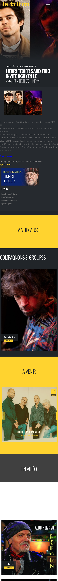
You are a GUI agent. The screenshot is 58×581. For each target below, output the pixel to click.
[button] (28, 444)
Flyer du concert (5, 164)
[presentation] (3, 416)
